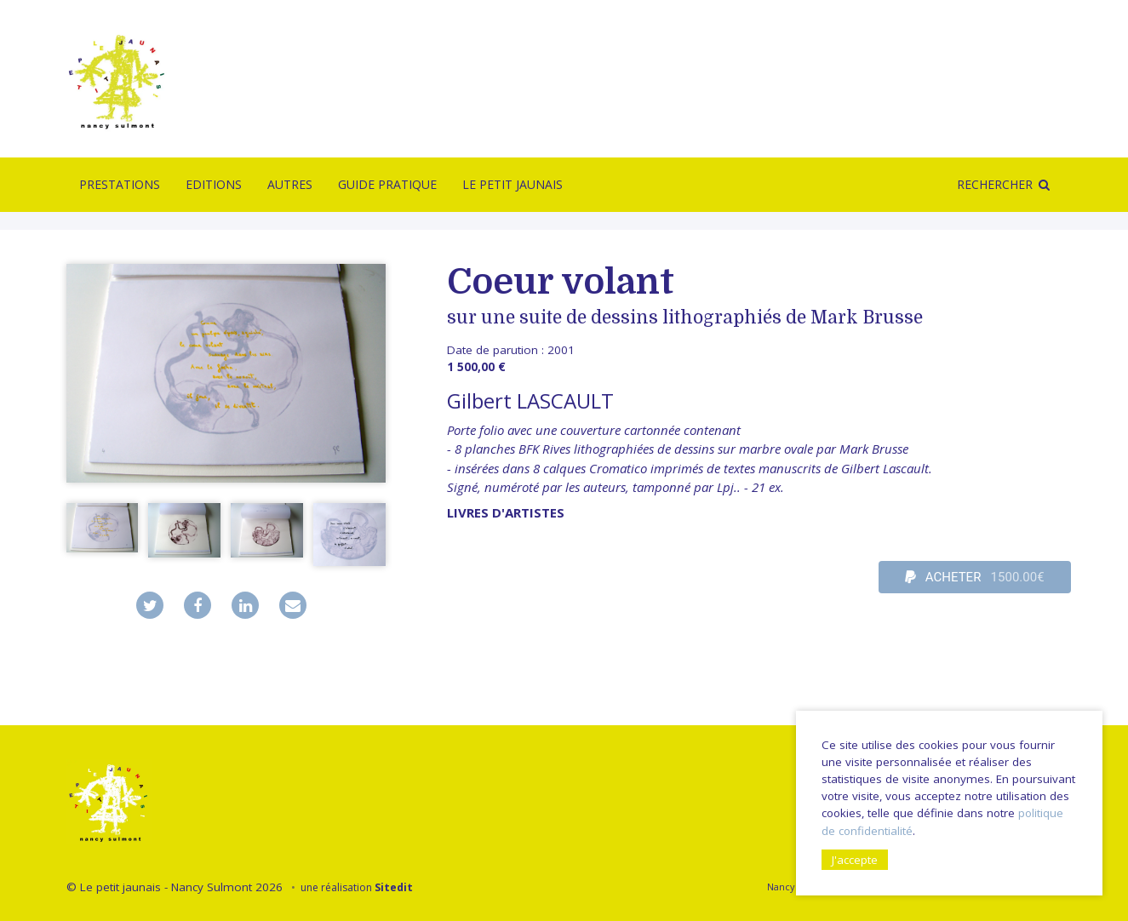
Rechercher (995, 184)
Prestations (119, 184)
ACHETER (975, 577)
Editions (214, 184)
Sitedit (394, 887)
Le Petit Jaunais (512, 184)
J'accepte (855, 859)
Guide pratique (387, 184)
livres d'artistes (505, 512)
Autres (289, 184)
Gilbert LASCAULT (530, 400)
